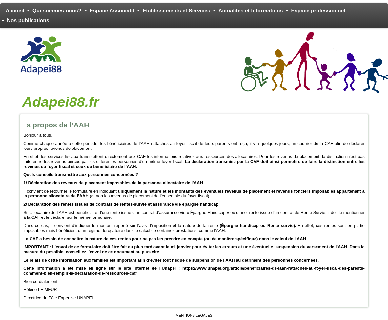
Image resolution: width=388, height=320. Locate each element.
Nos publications (28, 20)
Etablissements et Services (176, 10)
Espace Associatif (112, 10)
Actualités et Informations (250, 10)
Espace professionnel (318, 10)
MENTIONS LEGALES (194, 315)
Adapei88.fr (60, 102)
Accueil (15, 10)
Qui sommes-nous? (56, 10)
